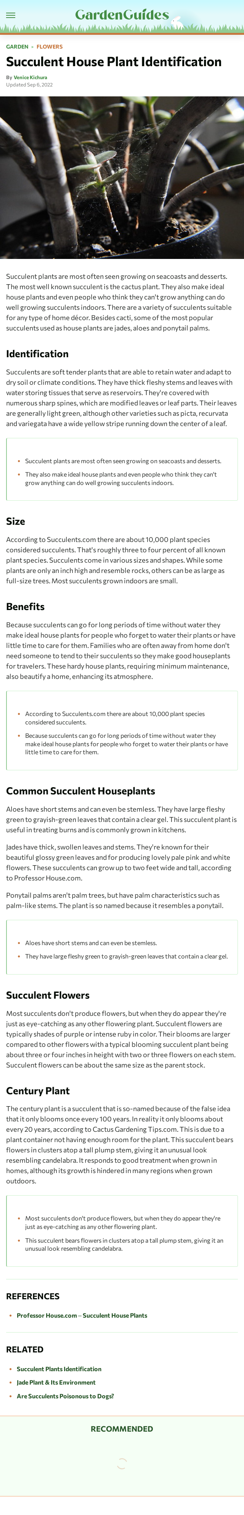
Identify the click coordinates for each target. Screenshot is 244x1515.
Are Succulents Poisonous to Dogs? (65, 1395)
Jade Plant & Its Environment (56, 1382)
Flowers (50, 46)
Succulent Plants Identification (59, 1368)
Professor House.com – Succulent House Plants (82, 1315)
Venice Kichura (30, 77)
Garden (17, 46)
